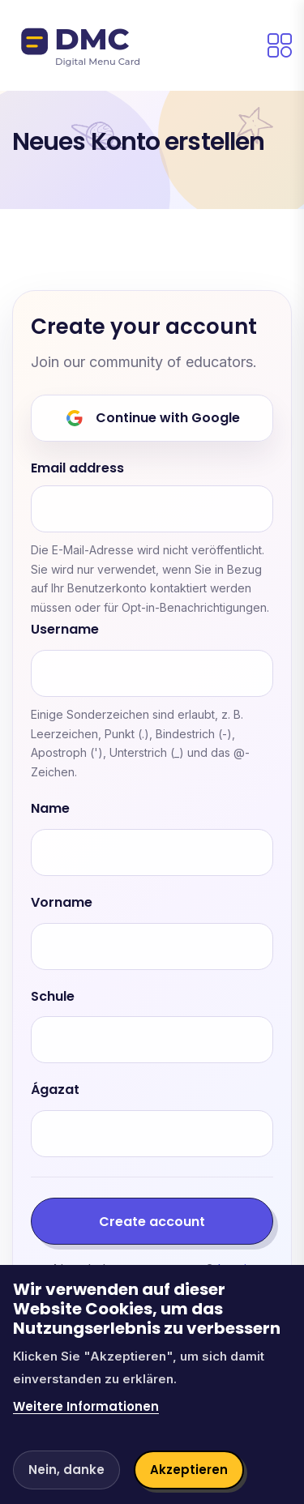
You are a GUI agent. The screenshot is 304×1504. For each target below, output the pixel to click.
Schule (53, 997)
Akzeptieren (189, 1469)
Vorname (61, 903)
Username (65, 630)
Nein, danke (66, 1469)
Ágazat (55, 1090)
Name (50, 809)
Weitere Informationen (86, 1406)
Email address (77, 468)
